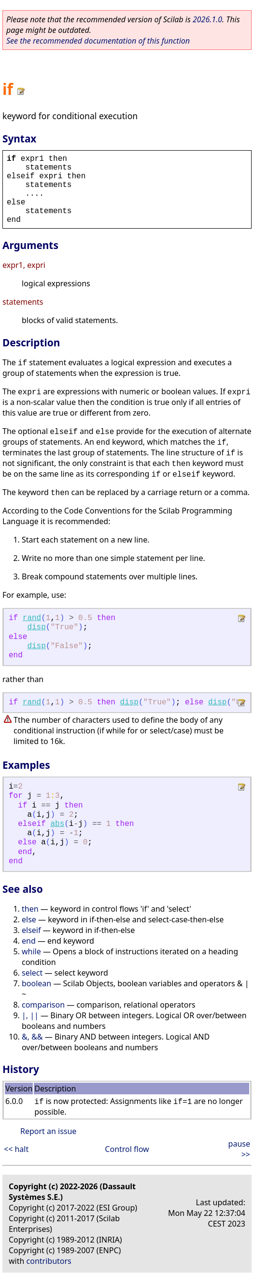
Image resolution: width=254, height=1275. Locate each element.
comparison (43, 1004)
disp (36, 627)
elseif (31, 930)
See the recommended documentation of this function (98, 40)
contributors (49, 1261)
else (29, 919)
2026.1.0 (207, 19)
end (29, 940)
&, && (32, 1036)
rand (32, 618)
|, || (30, 1015)
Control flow (127, 1149)
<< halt (16, 1149)
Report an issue (48, 1131)
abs (57, 824)
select (32, 972)
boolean (36, 983)
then (30, 908)
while (31, 951)
